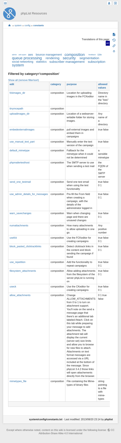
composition (75, 54)
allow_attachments (20, 295)
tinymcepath (16, 108)
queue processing (27, 58)
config (27, 25)
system (18, 25)
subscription (96, 61)
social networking (22, 61)
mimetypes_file (18, 381)
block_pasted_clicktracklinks (25, 246)
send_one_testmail (20, 182)
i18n (99, 54)
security (69, 58)
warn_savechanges (20, 213)
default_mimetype (19, 150)
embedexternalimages (22, 129)
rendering (52, 58)
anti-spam (22, 55)
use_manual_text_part (22, 141)
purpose (72, 84)
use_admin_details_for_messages (29, 194)
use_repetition (18, 262)
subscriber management (67, 61)
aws (30, 54)
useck (13, 286)
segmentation (89, 58)
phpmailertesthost (19, 162)
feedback (92, 55)
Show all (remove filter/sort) (23, 80)
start (9, 25)
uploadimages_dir (19, 113)
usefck (13, 237)
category (56, 84)
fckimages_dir (17, 93)
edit (12, 84)
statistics (41, 61)
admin (14, 55)
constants (38, 25)
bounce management (49, 54)
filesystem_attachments (23, 271)
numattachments (19, 225)
